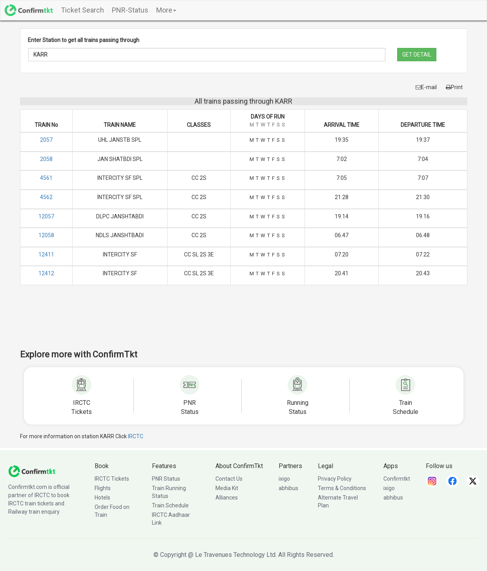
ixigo (284, 479)
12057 (46, 216)
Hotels (102, 497)
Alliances (226, 497)
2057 (46, 140)
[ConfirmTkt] (31, 470)
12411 (46, 254)
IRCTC (135, 436)
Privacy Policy (335, 479)
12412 (46, 273)
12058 (46, 235)
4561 (46, 178)
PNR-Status (130, 10)
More (166, 10)
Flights (103, 488)
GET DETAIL (416, 54)
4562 (46, 197)
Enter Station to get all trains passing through (83, 40)
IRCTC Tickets (112, 479)
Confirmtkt (396, 479)
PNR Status (166, 479)
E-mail (426, 87)
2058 (46, 159)
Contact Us (229, 479)
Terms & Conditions (342, 488)
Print (454, 87)
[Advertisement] (244, 322)
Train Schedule (170, 505)
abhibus (288, 488)
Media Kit (226, 488)
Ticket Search (82, 10)
